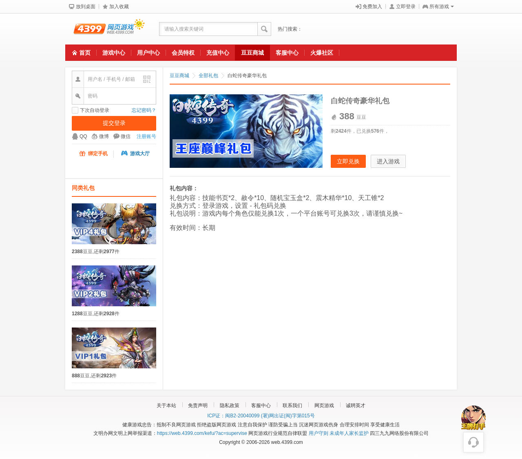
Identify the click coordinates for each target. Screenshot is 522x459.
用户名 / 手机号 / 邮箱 (111, 79)
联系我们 (292, 405)
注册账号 (146, 136)
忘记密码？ (144, 110)
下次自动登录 (94, 110)
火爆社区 (321, 52)
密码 (92, 96)
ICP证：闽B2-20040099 (233, 416)
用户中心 (148, 52)
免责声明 (198, 405)
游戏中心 (113, 52)
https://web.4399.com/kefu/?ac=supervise (202, 433)
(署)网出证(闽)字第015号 (288, 416)
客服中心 (287, 52)
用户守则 (318, 433)
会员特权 (183, 52)
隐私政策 (229, 405)
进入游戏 (388, 161)
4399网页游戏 (105, 29)
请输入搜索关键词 (183, 29)
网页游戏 (324, 405)
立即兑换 (348, 161)
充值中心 (217, 52)
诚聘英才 (355, 405)
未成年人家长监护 (349, 433)
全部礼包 (208, 75)
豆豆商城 (252, 52)
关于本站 (166, 405)
